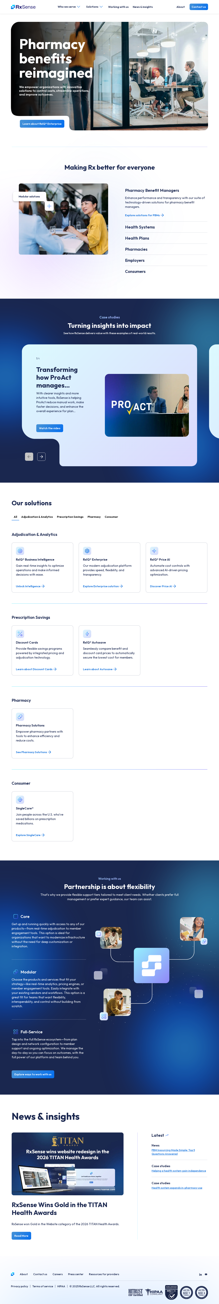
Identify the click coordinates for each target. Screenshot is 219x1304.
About (180, 7)
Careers (58, 1274)
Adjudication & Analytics (37, 516)
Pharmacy (94, 516)
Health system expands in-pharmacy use (177, 1187)
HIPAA (61, 1286)
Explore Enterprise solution (103, 586)
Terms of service (42, 1286)
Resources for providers (104, 1274)
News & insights (143, 7)
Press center (75, 1274)
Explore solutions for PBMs (144, 215)
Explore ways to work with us (32, 1074)
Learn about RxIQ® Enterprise (42, 123)
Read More (21, 1235)
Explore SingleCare (30, 835)
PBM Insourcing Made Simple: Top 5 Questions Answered (173, 1152)
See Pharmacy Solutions (33, 752)
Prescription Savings (70, 516)
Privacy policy (19, 1286)
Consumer (111, 516)
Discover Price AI (163, 586)
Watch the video (49, 428)
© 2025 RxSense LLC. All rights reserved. (94, 1286)
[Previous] (29, 457)
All (15, 516)
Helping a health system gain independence (179, 1170)
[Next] (41, 457)
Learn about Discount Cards (36, 669)
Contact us (199, 7)
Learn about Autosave (100, 669)
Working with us (118, 7)
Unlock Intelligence (30, 586)
